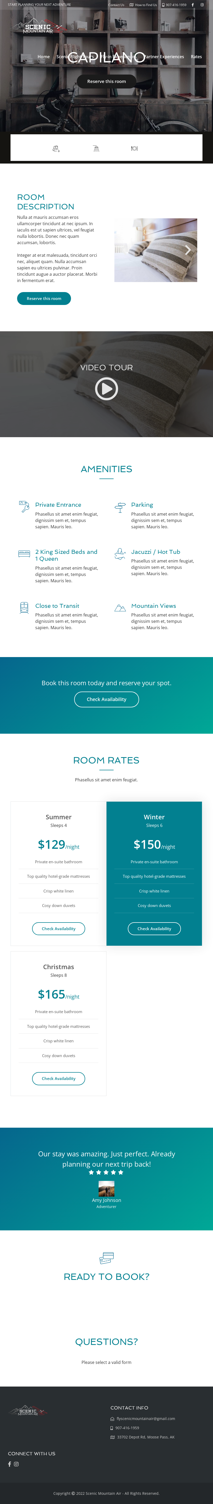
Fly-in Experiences (119, 57)
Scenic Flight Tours (75, 57)
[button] (123, 250)
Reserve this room (106, 81)
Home (44, 57)
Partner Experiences (164, 57)
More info (183, 147)
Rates (196, 57)
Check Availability (106, 699)
